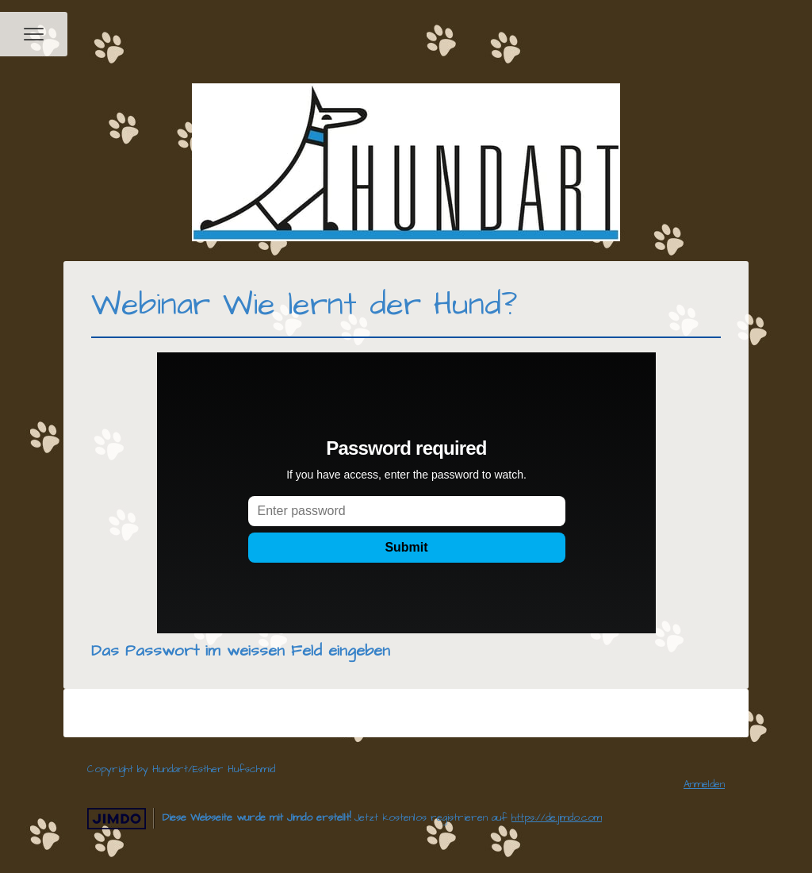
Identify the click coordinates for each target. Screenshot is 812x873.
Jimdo (116, 818)
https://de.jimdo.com (556, 817)
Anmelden (704, 784)
